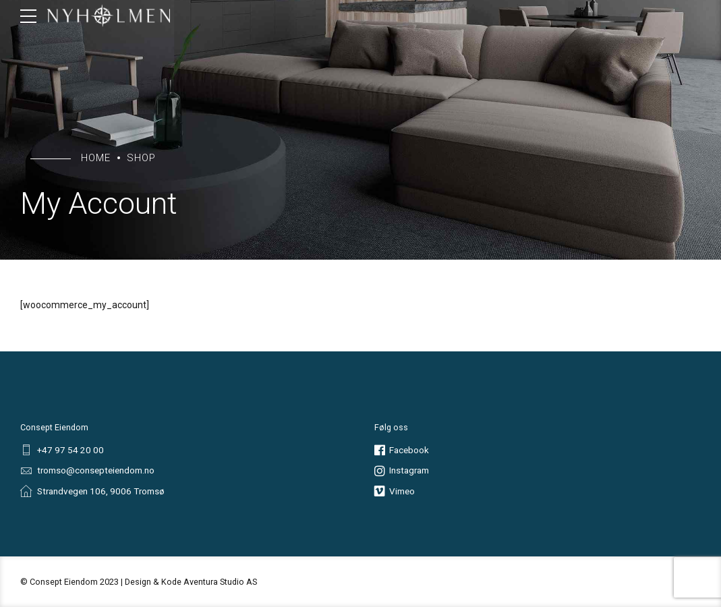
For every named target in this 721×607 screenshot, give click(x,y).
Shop (141, 158)
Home (96, 158)
